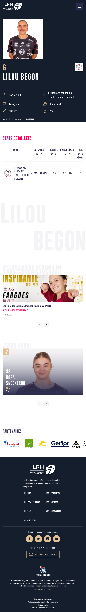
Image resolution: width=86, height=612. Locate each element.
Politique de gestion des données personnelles (43, 602)
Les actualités (53, 493)
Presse (27, 511)
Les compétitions (32, 502)
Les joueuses (16, 119)
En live (27, 493)
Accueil (5, 119)
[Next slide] (46, 324)
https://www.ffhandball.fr (43, 589)
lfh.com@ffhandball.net (43, 554)
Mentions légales (43, 605)
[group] (43, 295)
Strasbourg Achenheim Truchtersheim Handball (61, 95)
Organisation (30, 520)
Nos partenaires (53, 511)
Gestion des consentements (43, 599)
